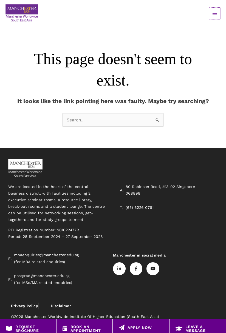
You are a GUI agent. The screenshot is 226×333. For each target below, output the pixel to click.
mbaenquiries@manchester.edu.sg (46, 255)
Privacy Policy (24, 306)
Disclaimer (60, 306)
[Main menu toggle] (215, 13)
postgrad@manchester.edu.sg (41, 276)
